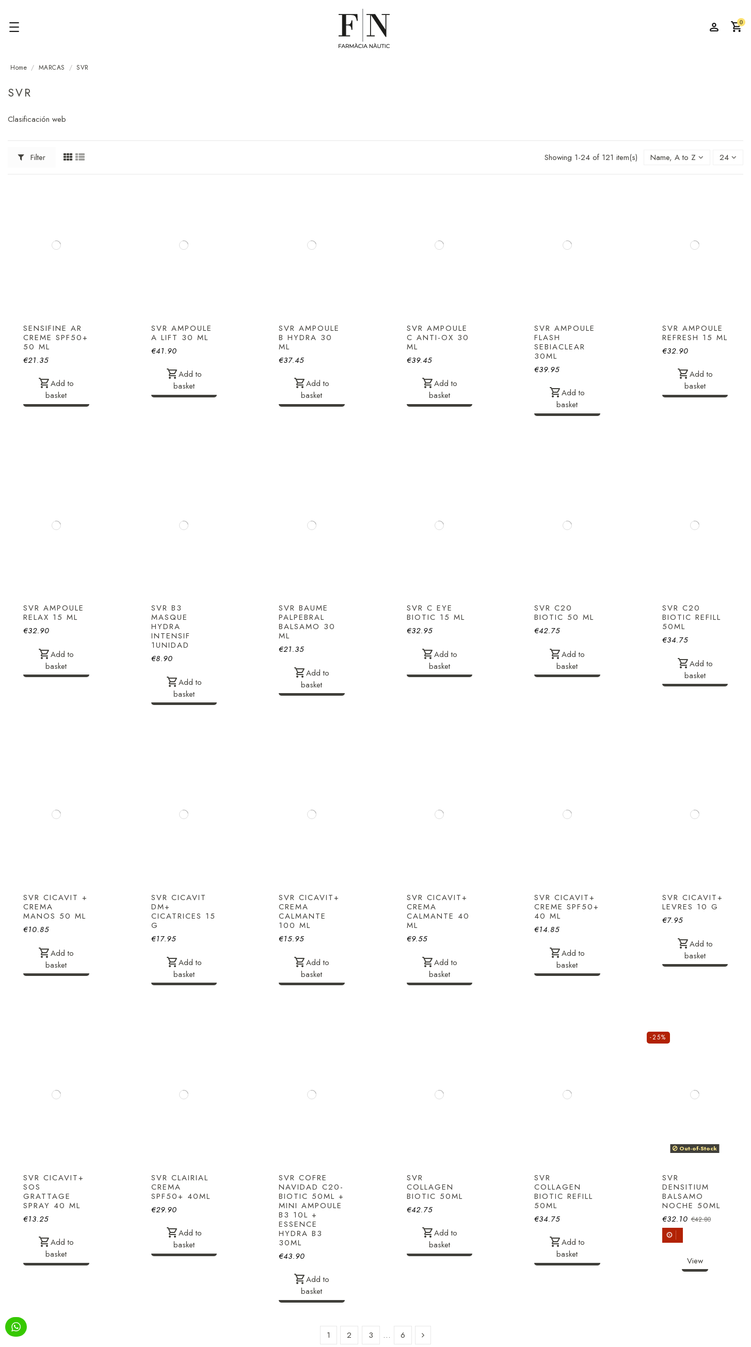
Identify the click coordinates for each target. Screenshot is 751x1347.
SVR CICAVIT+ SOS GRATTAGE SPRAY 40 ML (53, 1191)
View (695, 1260)
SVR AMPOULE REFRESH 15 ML (695, 333)
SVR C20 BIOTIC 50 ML (564, 612)
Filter (32, 157)
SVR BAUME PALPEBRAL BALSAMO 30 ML (307, 622)
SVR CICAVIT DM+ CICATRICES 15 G (183, 911)
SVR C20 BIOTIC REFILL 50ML (691, 617)
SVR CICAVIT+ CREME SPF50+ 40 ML (566, 907)
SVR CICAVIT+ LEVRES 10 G (692, 902)
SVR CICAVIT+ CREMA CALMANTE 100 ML (309, 911)
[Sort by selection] (677, 158)
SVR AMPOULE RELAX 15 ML (53, 612)
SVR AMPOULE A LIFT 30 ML (181, 333)
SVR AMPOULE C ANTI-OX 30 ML (438, 337)
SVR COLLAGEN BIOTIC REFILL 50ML (563, 1191)
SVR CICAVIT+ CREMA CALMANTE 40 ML (438, 911)
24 (728, 157)
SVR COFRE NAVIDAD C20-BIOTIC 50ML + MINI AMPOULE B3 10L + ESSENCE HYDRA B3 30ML (311, 1210)
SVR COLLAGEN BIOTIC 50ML (435, 1187)
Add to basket (56, 389)
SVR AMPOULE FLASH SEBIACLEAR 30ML (564, 342)
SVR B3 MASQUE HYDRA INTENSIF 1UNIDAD (170, 626)
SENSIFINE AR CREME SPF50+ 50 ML (55, 337)
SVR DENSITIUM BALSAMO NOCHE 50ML (691, 1191)
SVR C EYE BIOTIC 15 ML (436, 612)
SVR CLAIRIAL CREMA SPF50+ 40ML (181, 1187)
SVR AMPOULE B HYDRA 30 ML (309, 337)
